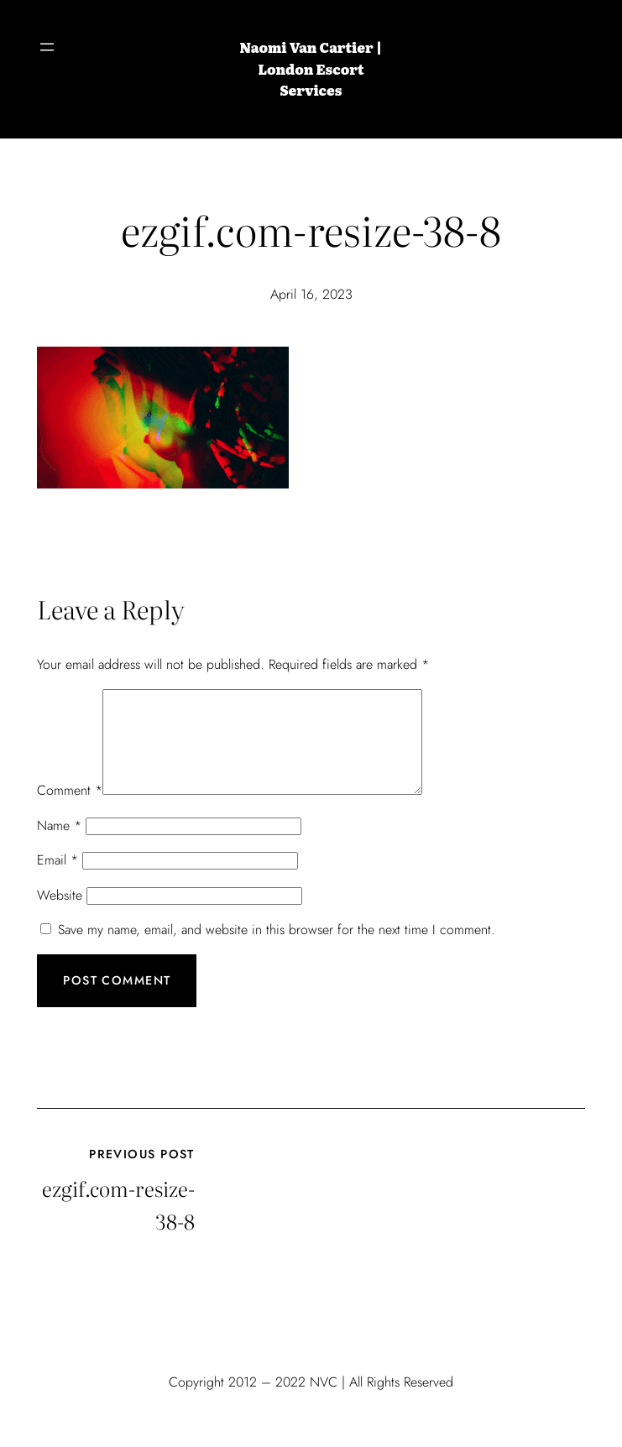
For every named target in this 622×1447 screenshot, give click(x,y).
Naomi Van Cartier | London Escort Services (311, 68)
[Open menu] (47, 47)
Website (59, 915)
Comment (69, 810)
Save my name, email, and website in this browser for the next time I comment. (276, 949)
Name (59, 845)
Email (57, 880)
